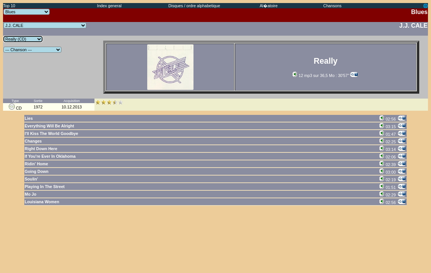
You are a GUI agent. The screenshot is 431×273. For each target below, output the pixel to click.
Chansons (332, 5)
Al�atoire (268, 5)
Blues (419, 12)
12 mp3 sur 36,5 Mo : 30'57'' (321, 75)
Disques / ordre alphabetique (194, 5)
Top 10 (9, 5)
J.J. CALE (413, 25)
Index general (109, 5)
